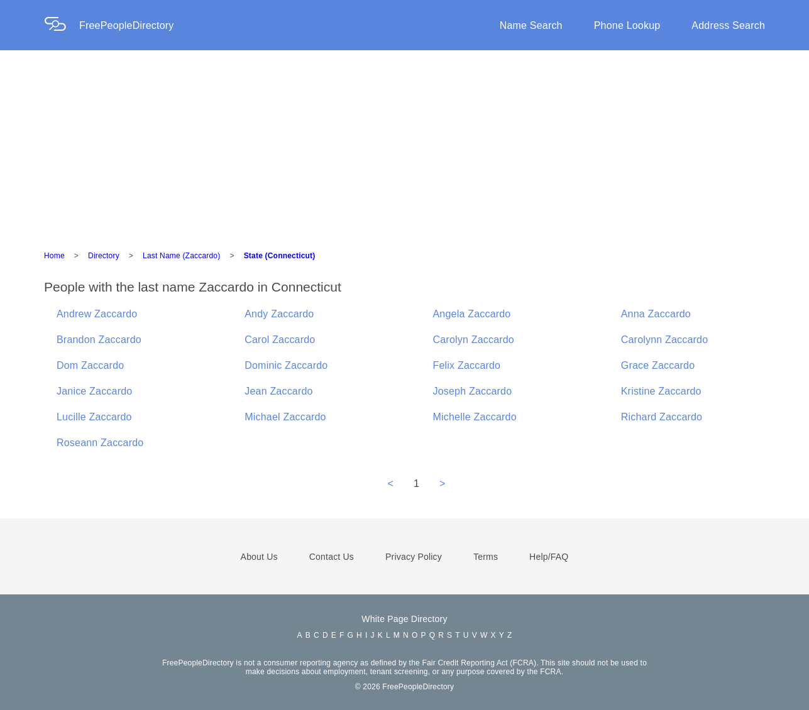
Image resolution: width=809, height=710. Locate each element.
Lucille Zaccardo (94, 417)
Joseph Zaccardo (472, 391)
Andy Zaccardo (279, 314)
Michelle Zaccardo (475, 417)
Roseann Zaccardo (100, 442)
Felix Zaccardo (467, 365)
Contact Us (331, 557)
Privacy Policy (413, 557)
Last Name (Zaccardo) (181, 255)
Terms (485, 557)
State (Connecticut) (280, 255)
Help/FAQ (548, 557)
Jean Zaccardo (278, 391)
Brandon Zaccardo (99, 339)
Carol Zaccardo (280, 339)
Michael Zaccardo (285, 417)
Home (54, 255)
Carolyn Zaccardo (473, 339)
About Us (259, 557)
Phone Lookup (627, 25)
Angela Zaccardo (472, 314)
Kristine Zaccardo (661, 391)
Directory (103, 255)
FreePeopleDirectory (126, 25)
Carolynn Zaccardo (664, 339)
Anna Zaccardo (656, 314)
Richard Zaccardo (661, 417)
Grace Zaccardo (658, 365)
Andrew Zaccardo (97, 314)
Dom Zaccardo (90, 365)
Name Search (531, 25)
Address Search (728, 25)
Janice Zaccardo (94, 391)
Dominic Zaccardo (286, 365)
